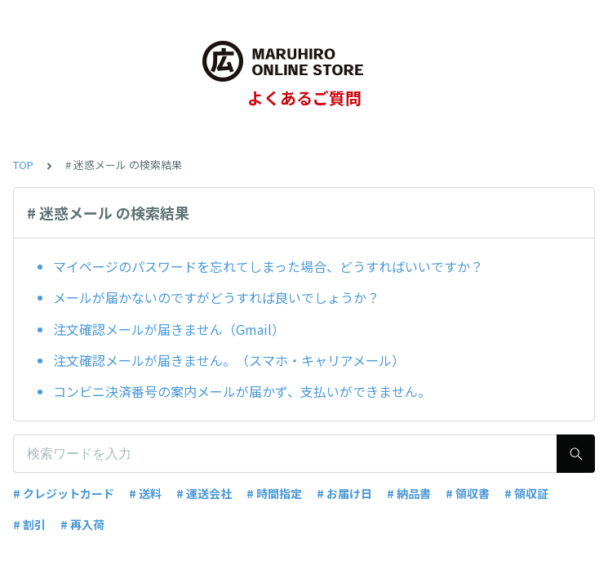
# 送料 (145, 493)
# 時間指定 (274, 493)
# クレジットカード (63, 493)
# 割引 (29, 524)
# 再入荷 (82, 524)
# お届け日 (344, 493)
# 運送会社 (204, 493)
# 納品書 (409, 493)
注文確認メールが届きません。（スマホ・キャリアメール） (229, 360)
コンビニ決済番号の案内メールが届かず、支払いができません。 (242, 391)
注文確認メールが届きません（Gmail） (169, 329)
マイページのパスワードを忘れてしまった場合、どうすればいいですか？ (268, 266)
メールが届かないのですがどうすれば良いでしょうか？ (216, 297)
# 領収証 (526, 493)
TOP (23, 164)
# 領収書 (468, 493)
